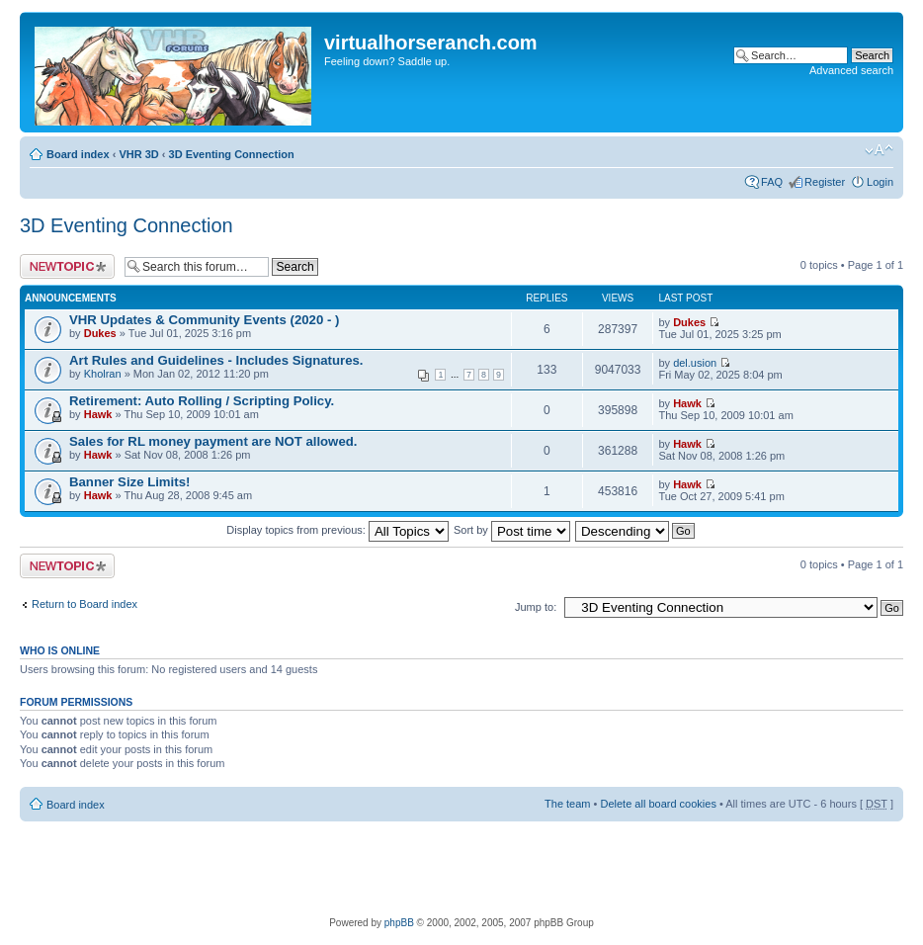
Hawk (98, 414)
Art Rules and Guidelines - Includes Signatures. (216, 360)
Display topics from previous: (337, 530)
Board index (78, 154)
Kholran (103, 374)
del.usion (694, 363)
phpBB (399, 922)
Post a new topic (67, 266)
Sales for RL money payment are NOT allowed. (213, 441)
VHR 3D (138, 154)
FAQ (772, 182)
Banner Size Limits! (129, 481)
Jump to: (535, 607)
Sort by (512, 530)
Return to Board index (84, 604)
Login (880, 182)
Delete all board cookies (657, 804)
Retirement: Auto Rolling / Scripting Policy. (201, 400)
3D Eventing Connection (231, 154)
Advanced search (851, 70)
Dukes (100, 333)
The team (567, 804)
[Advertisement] (461, 865)
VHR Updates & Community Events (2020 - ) (204, 319)
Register (824, 182)
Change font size (879, 150)
